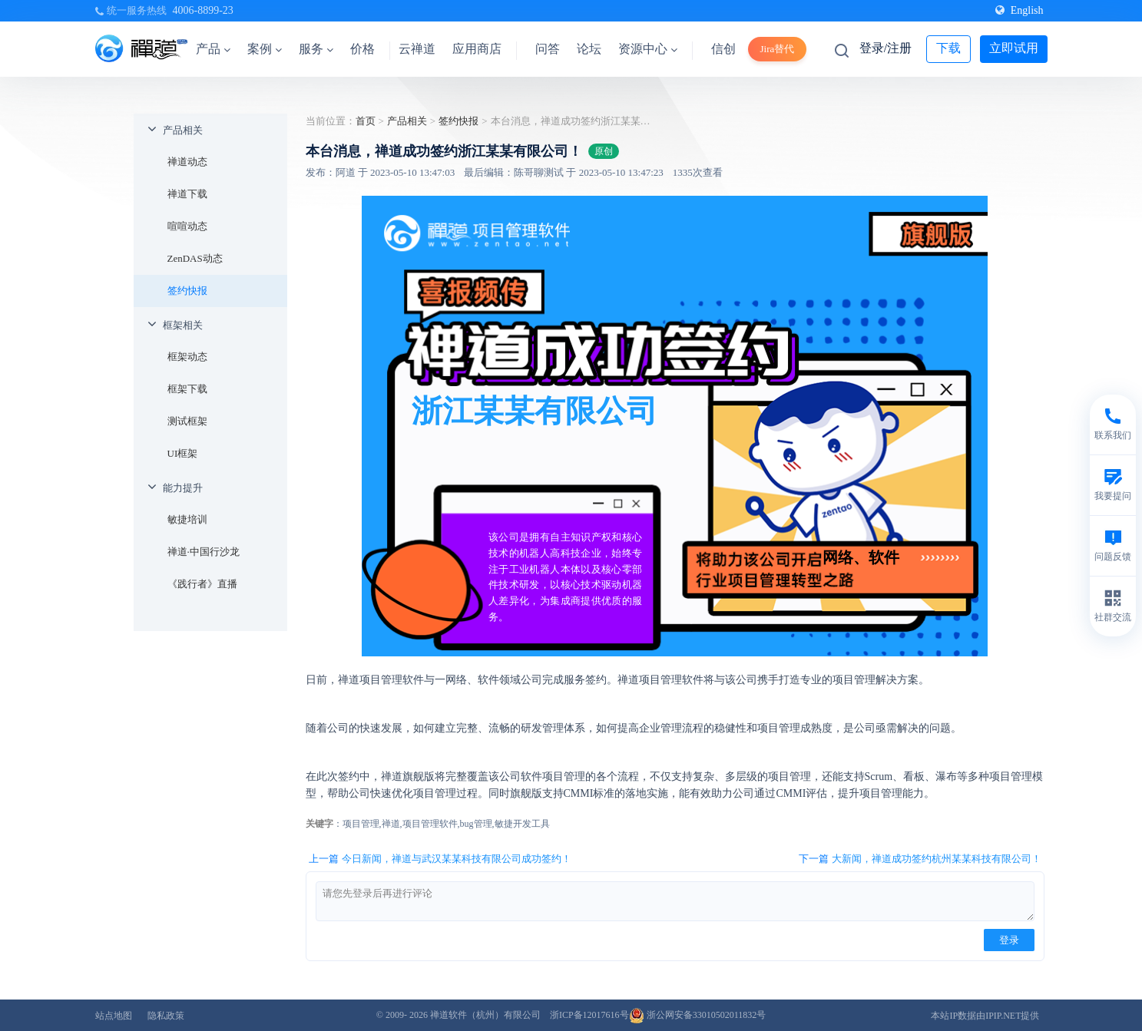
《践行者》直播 (202, 584)
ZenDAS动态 (195, 258)
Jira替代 (777, 49)
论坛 (589, 48)
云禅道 (417, 48)
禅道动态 (187, 161)
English (1019, 10)
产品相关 (183, 130)
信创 (723, 48)
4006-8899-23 (203, 10)
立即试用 (1013, 48)
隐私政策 (165, 1015)
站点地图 (113, 1015)
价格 (362, 48)
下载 (948, 48)
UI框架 (182, 453)
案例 (264, 48)
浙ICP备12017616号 (589, 1015)
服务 (316, 48)
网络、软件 (861, 557)
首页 (366, 121)
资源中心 (647, 48)
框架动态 (187, 356)
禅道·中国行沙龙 (203, 551)
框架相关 (183, 325)
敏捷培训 (187, 519)
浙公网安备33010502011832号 (697, 1015)
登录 (1009, 940)
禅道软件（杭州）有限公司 (485, 1015)
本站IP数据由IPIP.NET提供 (985, 1015)
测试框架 (187, 421)
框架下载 (187, 389)
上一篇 (440, 859)
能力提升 (183, 488)
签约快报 (187, 290)
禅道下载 (187, 194)
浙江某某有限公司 (534, 411)
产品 (213, 48)
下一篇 (920, 859)
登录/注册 (885, 48)
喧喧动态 (187, 226)
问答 (547, 48)
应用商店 (476, 48)
